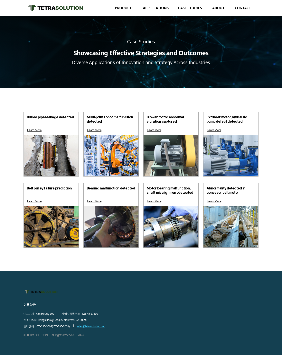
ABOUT (218, 7)
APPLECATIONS (156, 7)
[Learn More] (34, 130)
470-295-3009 (44, 326)
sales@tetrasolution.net (91, 326)
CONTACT (243, 7)
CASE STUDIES (190, 7)
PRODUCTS (124, 7)
